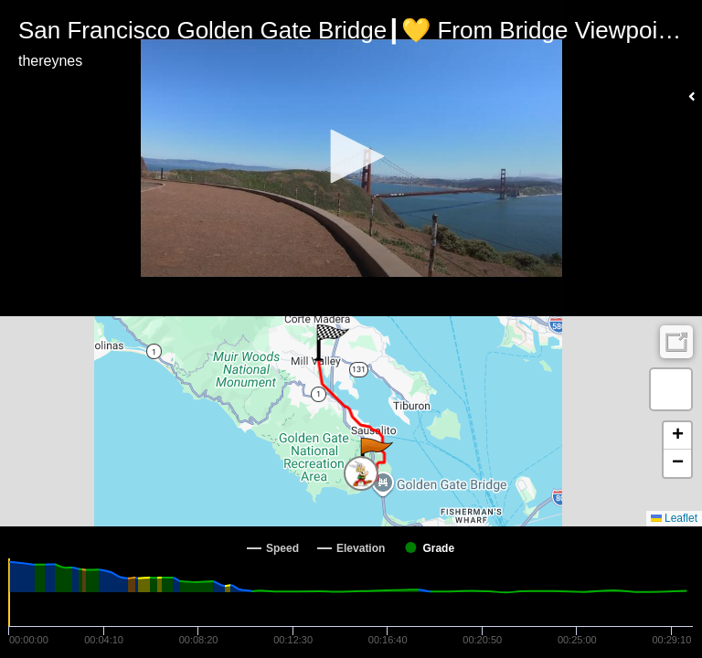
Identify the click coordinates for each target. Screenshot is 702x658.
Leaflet (674, 518)
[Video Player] (351, 158)
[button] (351, 156)
